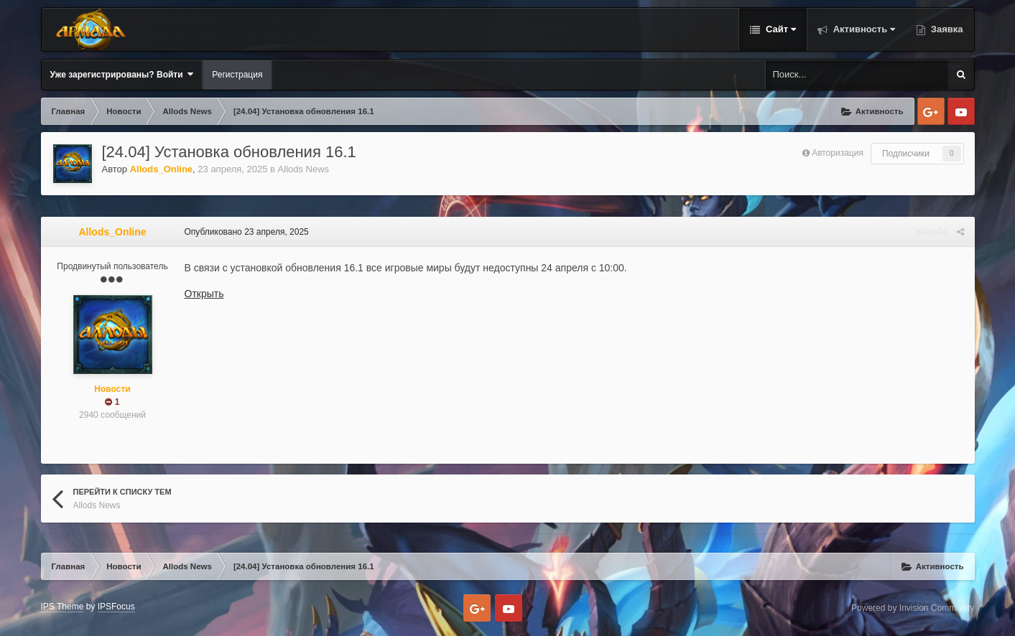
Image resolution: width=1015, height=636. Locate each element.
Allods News (304, 169)
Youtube (961, 111)
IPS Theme (62, 607)
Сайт (779, 29)
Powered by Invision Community (912, 608)
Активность (862, 29)
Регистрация (237, 75)
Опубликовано (247, 232)
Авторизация (837, 153)
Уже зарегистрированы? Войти (122, 74)
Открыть (204, 293)
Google (931, 111)
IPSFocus (116, 607)
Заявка (945, 29)
